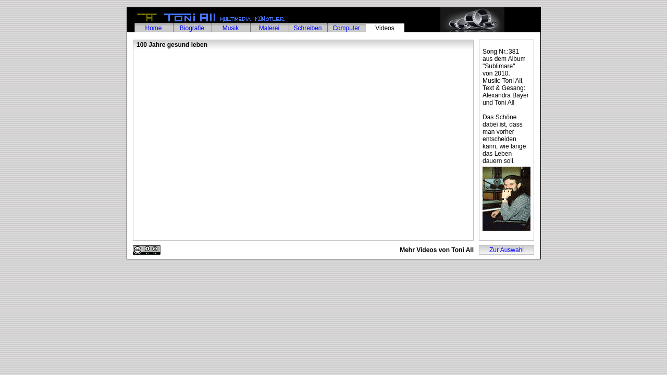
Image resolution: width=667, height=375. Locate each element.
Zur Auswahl (506, 250)
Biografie (192, 28)
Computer (346, 28)
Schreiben (307, 28)
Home (153, 28)
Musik (231, 28)
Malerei (269, 28)
